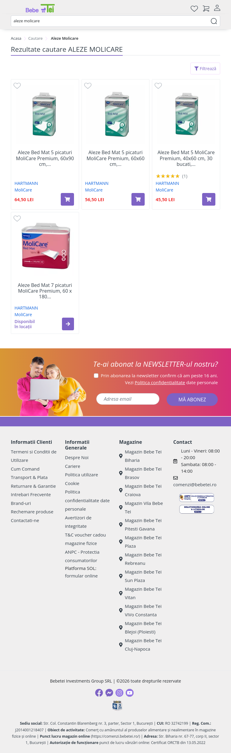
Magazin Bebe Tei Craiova (140, 490)
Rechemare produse (32, 512)
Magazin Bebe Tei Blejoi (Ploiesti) (140, 627)
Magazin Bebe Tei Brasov (140, 473)
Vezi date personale (171, 382)
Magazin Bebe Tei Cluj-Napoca (140, 644)
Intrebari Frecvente (31, 494)
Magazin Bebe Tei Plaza (140, 541)
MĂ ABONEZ (192, 399)
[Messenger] (109, 693)
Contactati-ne (25, 520)
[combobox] (115, 21)
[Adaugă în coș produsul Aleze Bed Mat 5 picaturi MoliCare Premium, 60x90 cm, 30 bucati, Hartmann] (67, 199)
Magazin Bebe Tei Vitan (140, 593)
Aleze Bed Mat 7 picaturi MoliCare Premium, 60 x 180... (45, 291)
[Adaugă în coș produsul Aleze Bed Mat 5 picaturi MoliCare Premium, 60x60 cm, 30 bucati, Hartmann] (138, 199)
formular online (81, 576)
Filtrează (205, 68)
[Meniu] (15, 8)
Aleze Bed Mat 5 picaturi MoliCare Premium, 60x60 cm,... (116, 158)
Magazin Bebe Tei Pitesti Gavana (140, 524)
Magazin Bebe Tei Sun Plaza (140, 576)
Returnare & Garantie (33, 486)
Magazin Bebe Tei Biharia (140, 456)
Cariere (72, 466)
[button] (68, 324)
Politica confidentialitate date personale (87, 500)
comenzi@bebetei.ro (195, 484)
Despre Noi (76, 457)
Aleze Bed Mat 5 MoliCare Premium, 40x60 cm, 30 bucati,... (186, 158)
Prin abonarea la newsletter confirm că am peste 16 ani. (159, 375)
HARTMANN (26, 183)
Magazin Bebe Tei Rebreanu (140, 559)
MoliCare (23, 190)
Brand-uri (21, 503)
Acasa (16, 38)
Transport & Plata (29, 477)
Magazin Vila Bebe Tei (141, 507)
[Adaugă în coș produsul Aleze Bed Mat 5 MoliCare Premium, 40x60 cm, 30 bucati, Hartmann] (208, 199)
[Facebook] (99, 693)
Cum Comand (25, 469)
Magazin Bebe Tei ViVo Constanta (140, 610)
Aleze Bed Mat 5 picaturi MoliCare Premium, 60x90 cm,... (45, 158)
